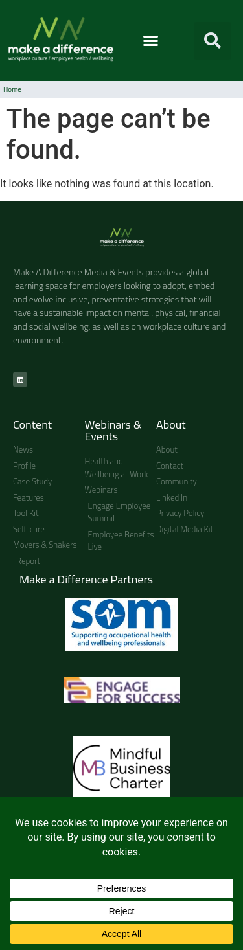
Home (12, 89)
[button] (151, 40)
